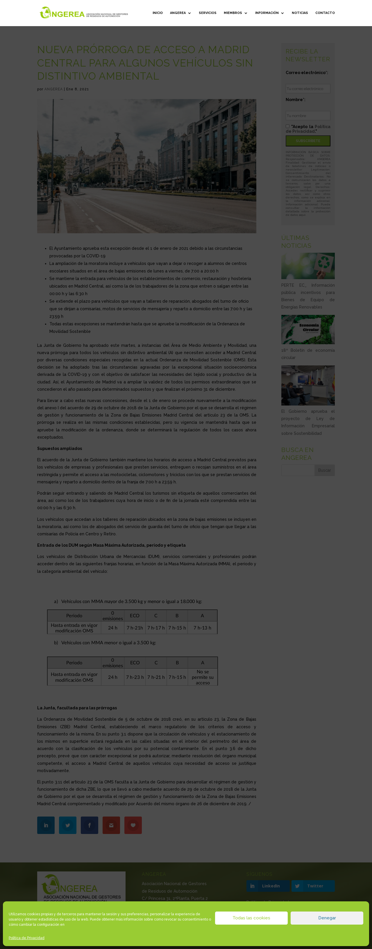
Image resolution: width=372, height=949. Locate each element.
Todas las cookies (251, 918)
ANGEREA (178, 13)
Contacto (325, 13)
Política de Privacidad (26, 938)
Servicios (208, 13)
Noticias (300, 13)
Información (267, 13)
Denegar (327, 918)
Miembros (233, 13)
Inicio (158, 13)
